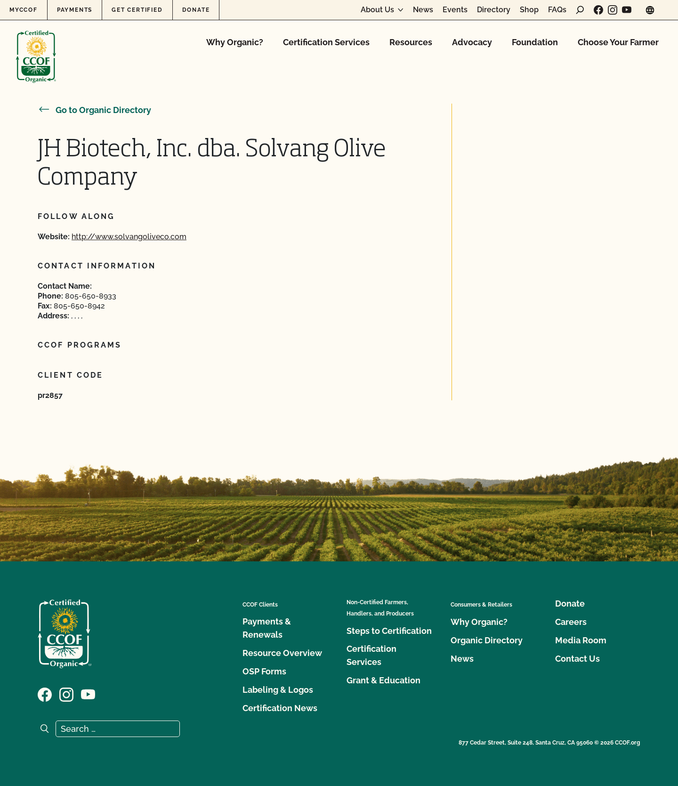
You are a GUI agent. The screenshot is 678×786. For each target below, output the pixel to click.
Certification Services (326, 42)
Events (455, 10)
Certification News (279, 708)
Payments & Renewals (266, 628)
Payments (74, 10)
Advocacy (472, 42)
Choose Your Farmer (618, 42)
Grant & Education (383, 680)
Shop (529, 10)
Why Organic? (234, 42)
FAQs (557, 10)
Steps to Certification (389, 631)
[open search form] (580, 10)
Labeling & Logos (277, 690)
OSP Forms (264, 671)
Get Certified (137, 10)
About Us (377, 10)
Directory (493, 10)
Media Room (580, 640)
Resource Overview (282, 653)
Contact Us (577, 659)
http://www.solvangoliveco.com (129, 236)
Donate (196, 10)
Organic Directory (487, 640)
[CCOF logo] (36, 47)
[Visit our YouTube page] (626, 10)
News (423, 10)
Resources (410, 42)
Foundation (535, 42)
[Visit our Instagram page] (612, 10)
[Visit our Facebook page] (598, 10)
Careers (571, 622)
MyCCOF (23, 10)
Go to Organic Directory (94, 110)
